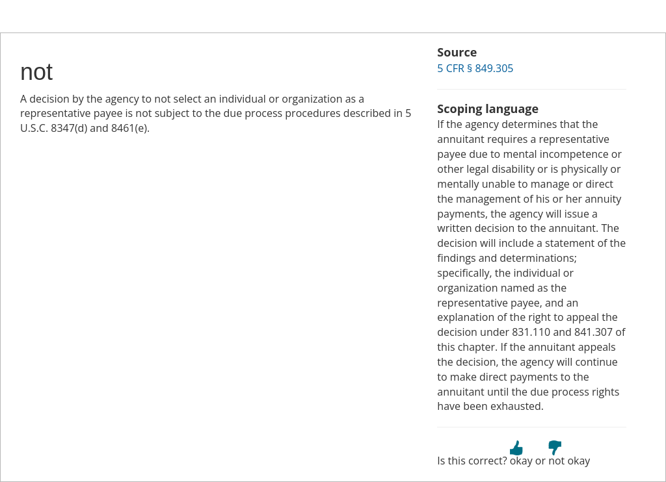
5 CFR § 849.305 (475, 68)
